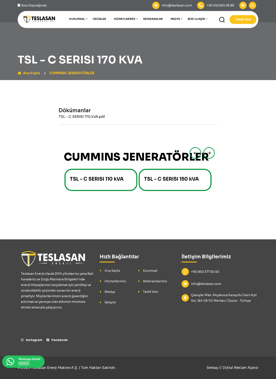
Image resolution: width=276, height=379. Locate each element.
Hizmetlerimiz (124, 19)
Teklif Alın (243, 19)
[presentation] (193, 153)
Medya (175, 19)
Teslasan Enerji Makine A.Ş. (54, 367)
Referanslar (153, 19)
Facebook (57, 340)
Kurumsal (77, 19)
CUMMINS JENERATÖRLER (75, 73)
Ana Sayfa (29, 73)
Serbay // (215, 367)
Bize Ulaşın (196, 19)
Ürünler (99, 19)
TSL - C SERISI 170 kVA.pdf (82, 116)
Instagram (31, 340)
